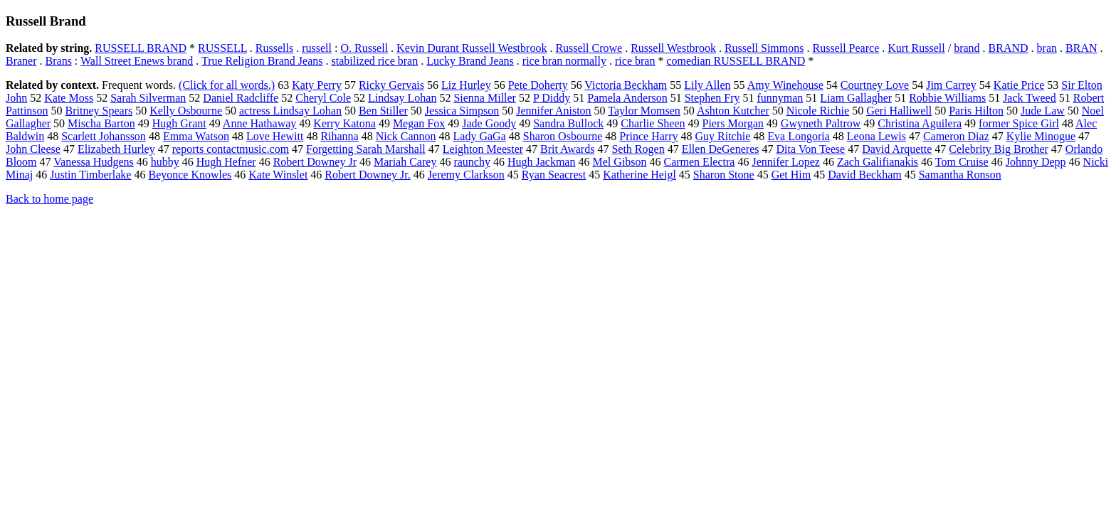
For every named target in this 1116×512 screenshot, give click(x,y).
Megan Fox (419, 123)
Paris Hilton (976, 111)
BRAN (1081, 48)
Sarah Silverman (148, 98)
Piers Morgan (732, 123)
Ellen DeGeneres (720, 149)
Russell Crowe (588, 48)
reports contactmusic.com (230, 149)
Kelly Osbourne (185, 111)
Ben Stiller (383, 111)
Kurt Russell (916, 48)
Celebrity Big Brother (998, 149)
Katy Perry (317, 85)
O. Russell (364, 48)
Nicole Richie (817, 111)
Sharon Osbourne (563, 136)
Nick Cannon (406, 136)
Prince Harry (648, 136)
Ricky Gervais (391, 85)
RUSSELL (222, 48)
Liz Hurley (466, 85)
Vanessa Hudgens (93, 162)
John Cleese (33, 149)
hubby (165, 162)
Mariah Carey (405, 162)
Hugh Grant (179, 123)
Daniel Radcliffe (240, 98)
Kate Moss (68, 98)
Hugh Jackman (541, 162)
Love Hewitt (274, 136)
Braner (21, 61)
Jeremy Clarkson (466, 175)
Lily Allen (707, 85)
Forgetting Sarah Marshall (366, 149)
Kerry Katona (344, 123)
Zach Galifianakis (877, 162)
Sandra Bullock (568, 123)
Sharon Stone (723, 175)
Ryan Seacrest (554, 175)
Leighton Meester (483, 149)
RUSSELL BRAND (140, 48)
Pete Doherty (538, 85)
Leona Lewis (876, 136)
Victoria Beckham (625, 85)
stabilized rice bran (374, 61)
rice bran (635, 61)
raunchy (471, 162)
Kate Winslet (277, 175)
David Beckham (865, 175)
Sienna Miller (484, 98)
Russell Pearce (845, 48)
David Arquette (897, 149)
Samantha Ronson (960, 175)
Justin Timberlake (90, 175)
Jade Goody (489, 123)
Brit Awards (567, 149)
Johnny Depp (1036, 162)
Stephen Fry (712, 98)
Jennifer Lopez (786, 162)
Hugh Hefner (226, 162)
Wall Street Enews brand (136, 61)
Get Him (791, 175)
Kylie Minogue (1040, 136)
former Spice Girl (1019, 123)
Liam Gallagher (856, 98)
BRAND (1008, 48)
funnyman (780, 98)
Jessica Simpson (462, 111)
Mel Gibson (619, 162)
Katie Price (1019, 85)
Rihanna (339, 136)
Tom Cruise (962, 162)
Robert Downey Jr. (367, 175)
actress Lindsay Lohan (290, 111)
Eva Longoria (798, 136)
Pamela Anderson (627, 98)
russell (317, 48)
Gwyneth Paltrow (820, 123)
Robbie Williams (947, 98)
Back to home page (49, 199)
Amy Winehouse (785, 85)
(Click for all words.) (227, 85)
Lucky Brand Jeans (470, 61)
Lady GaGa (479, 136)
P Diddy (551, 98)
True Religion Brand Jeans (262, 61)
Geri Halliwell (899, 111)
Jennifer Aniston (553, 111)
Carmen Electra (699, 162)
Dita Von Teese (810, 149)
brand (966, 48)
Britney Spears (99, 111)
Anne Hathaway (260, 123)
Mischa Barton (101, 123)
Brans (59, 61)
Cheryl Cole (323, 98)
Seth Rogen (637, 149)
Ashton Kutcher (733, 111)
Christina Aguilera (920, 123)
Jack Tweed (1029, 98)
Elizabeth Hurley (116, 149)
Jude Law (1043, 111)
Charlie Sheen (653, 123)
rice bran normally (564, 61)
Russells (274, 48)
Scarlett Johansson (103, 136)
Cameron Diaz (956, 136)
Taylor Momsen (644, 111)
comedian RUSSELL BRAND (735, 61)
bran (1047, 48)
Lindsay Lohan (402, 98)
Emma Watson (196, 136)
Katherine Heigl (639, 175)
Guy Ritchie (723, 136)
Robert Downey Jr (315, 162)
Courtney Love (875, 85)
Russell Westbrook (673, 48)
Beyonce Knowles (189, 175)
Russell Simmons (764, 48)
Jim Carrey (951, 85)
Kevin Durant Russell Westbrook (471, 48)
